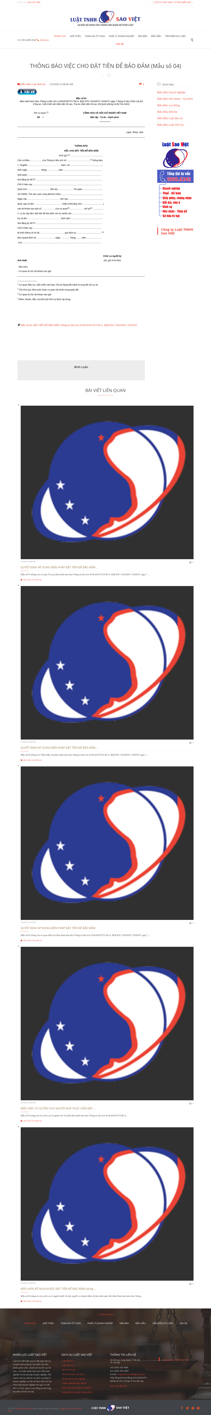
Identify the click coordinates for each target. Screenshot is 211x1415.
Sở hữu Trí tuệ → (70, 1369)
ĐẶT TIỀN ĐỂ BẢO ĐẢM (46, 325)
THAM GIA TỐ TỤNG (71, 1323)
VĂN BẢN (124, 1323)
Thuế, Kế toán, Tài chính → (74, 1374)
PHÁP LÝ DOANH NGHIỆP (100, 1323)
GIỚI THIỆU (48, 1323)
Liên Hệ (183, 1323)
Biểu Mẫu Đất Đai (167, 112)
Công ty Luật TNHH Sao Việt (177, 231)
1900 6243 (44, 40)
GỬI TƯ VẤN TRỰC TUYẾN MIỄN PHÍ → (172, 2)
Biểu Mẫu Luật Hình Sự (31, 84)
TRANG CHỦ (30, 1323)
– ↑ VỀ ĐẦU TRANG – (105, 1314)
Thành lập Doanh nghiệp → (74, 1378)
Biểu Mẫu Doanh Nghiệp (171, 92)
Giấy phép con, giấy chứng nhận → (78, 1392)
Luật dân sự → (69, 1360)
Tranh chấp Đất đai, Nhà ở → (75, 1383)
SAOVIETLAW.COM (24, 1408)
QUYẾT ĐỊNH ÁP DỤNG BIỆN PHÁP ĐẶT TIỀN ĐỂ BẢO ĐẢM (58, 928)
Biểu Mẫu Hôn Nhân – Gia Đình (175, 99)
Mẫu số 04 (26, 325)
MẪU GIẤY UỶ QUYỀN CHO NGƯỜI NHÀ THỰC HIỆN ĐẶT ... (58, 1108)
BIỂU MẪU (140, 1323)
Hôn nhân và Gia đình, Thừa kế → (77, 1387)
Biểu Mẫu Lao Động (168, 105)
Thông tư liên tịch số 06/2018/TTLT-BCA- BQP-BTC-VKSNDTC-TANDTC (99, 325)
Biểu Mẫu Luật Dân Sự (170, 118)
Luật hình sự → (69, 1365)
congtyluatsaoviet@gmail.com (131, 1374)
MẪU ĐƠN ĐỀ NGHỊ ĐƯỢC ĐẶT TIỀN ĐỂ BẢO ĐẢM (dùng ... (58, 1289)
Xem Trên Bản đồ (118, 1386)
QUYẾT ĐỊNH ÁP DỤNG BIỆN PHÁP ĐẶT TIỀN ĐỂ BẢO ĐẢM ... (59, 567)
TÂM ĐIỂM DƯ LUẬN (162, 1323)
